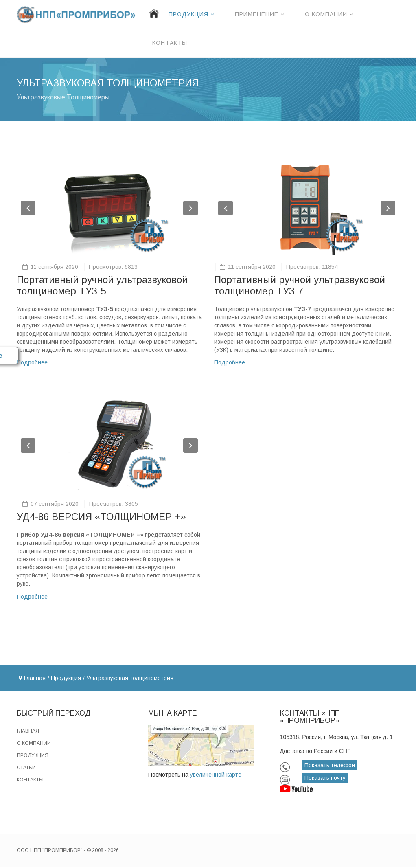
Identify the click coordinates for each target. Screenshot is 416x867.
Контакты (169, 43)
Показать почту (325, 778)
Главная (35, 678)
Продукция (188, 14)
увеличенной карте (215, 774)
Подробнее (32, 362)
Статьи (26, 767)
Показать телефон (329, 765)
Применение (256, 14)
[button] (28, 208)
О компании (326, 14)
